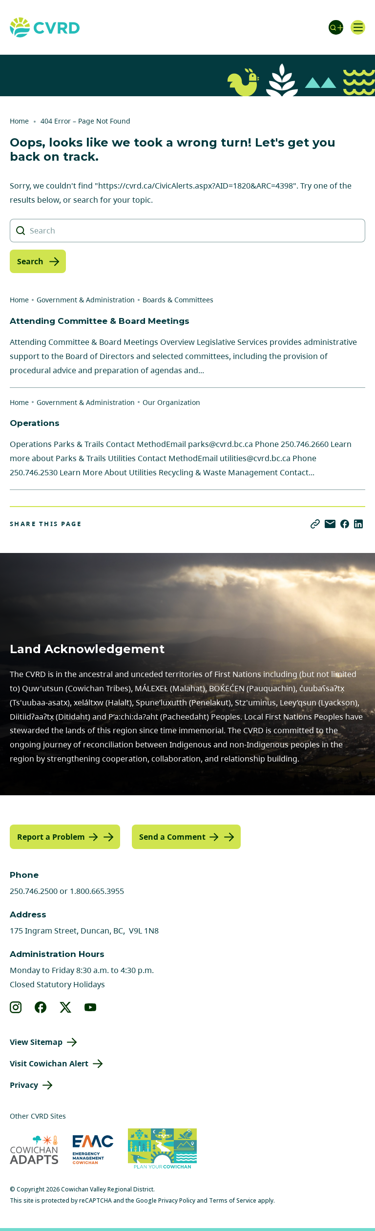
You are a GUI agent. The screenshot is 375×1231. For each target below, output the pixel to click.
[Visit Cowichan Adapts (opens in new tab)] (34, 1149)
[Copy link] (315, 524)
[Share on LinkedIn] (358, 524)
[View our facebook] (41, 1007)
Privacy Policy (176, 1200)
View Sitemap (36, 1042)
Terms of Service (232, 1200)
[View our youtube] (90, 1007)
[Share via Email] (330, 524)
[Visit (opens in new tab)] (162, 1149)
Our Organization (171, 402)
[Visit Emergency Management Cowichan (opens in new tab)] (93, 1149)
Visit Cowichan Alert (49, 1063)
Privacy (24, 1085)
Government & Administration (86, 299)
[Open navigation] (358, 27)
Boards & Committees (178, 299)
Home (19, 121)
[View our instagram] (16, 1007)
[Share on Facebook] (345, 524)
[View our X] (66, 1007)
